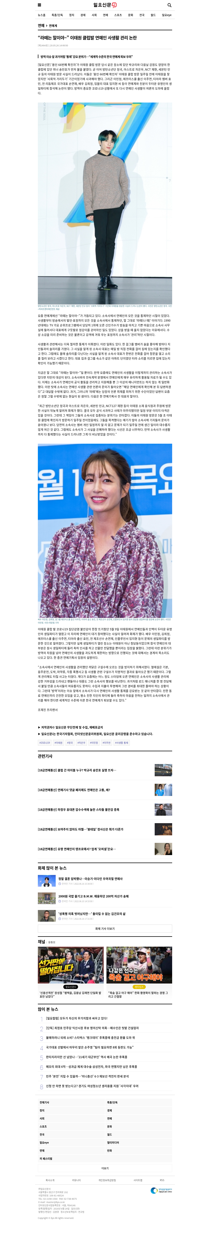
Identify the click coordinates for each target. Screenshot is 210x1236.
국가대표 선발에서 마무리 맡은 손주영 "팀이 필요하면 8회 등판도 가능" (90, 1047)
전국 (141, 15)
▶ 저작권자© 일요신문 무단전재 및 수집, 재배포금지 (70, 727)
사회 (94, 15)
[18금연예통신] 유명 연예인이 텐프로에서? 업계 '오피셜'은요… (77, 849)
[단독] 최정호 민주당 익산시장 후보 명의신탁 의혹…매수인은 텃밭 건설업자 (92, 1028)
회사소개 (50, 1180)
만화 (109, 1150)
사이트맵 (138, 1180)
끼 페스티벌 (46, 1158)
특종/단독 (57, 15)
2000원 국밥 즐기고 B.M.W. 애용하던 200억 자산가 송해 (93, 896)
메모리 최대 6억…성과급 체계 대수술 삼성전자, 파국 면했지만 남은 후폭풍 (91, 1067)
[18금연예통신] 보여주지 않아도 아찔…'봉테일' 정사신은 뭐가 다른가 (80, 829)
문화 (130, 15)
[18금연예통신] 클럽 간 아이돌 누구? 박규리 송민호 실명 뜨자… (77, 770)
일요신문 (105, 5)
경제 (83, 15)
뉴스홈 (41, 15)
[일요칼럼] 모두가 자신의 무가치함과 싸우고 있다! (77, 1018)
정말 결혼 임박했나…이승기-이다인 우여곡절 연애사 (90, 878)
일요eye (166, 15)
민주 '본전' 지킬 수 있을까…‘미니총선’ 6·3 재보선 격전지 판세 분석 (87, 1076)
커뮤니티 (76, 1180)
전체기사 (44, 1102)
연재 (42, 1150)
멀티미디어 (113, 1142)
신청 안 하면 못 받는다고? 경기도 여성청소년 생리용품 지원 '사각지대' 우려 (92, 1086)
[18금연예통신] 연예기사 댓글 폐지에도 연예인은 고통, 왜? (74, 790)
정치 (71, 15)
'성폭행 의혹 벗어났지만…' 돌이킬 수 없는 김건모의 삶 (92, 913)
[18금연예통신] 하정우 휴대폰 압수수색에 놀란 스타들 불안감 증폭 (78, 809)
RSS (162, 1180)
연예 (105, 15)
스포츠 (118, 15)
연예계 (53, 25)
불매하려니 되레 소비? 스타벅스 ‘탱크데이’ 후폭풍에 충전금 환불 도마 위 (90, 1038)
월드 (153, 15)
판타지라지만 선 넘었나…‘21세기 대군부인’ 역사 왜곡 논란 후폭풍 (86, 1057)
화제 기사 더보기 (105, 928)
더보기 (105, 1168)
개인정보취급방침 (107, 1180)
